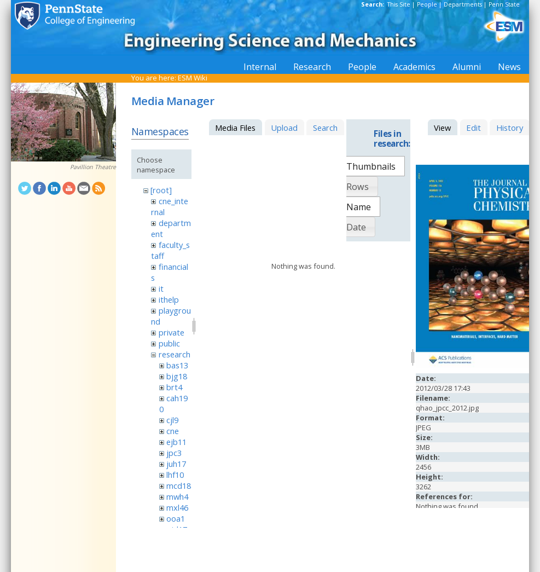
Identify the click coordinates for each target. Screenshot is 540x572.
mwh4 (177, 496)
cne (172, 430)
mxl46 (177, 507)
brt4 (174, 387)
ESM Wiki (192, 78)
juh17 (176, 463)
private (171, 332)
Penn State (504, 4)
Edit (473, 127)
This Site (398, 4)
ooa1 (175, 518)
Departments (463, 4)
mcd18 (178, 485)
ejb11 (176, 441)
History (509, 127)
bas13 (177, 365)
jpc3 (174, 452)
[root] (161, 189)
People (427, 4)
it (161, 288)
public (169, 343)
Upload (284, 127)
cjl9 (172, 419)
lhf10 (175, 474)
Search (325, 127)
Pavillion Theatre (93, 167)
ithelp (169, 299)
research (174, 354)
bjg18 (176, 376)
